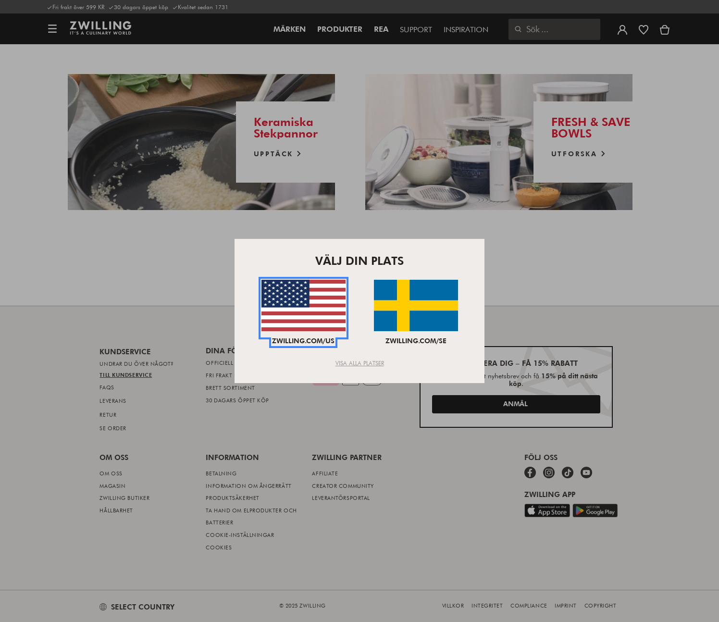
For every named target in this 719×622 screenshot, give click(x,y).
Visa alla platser (359, 363)
